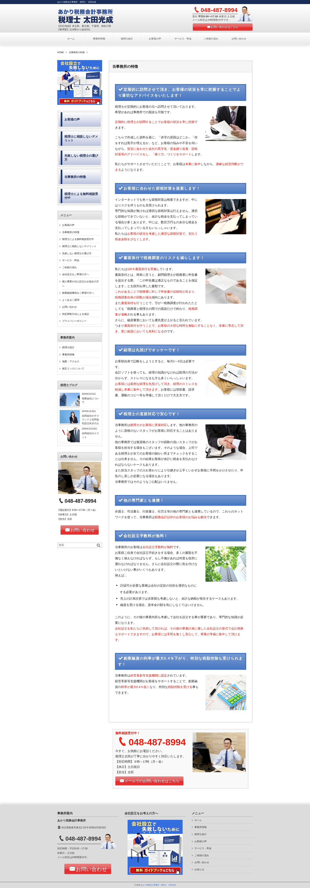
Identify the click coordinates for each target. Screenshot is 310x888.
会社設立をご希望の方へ (75, 274)
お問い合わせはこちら (224, 26)
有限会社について (90, 400)
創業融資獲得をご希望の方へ (78, 292)
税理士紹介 (127, 38)
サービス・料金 (183, 38)
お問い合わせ (239, 38)
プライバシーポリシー (74, 321)
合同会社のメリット (90, 435)
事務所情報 (99, 38)
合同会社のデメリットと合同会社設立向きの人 (90, 419)
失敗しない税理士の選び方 (77, 253)
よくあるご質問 (70, 300)
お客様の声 (155, 38)
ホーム (71, 38)
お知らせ (199, 869)
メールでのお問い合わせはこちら (152, 781)
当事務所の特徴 (70, 232)
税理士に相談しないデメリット (79, 246)
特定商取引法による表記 (75, 314)
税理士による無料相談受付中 (78, 239)
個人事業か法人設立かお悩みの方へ (80, 283)
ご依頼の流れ (211, 38)
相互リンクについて (73, 368)
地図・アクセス (70, 361)
